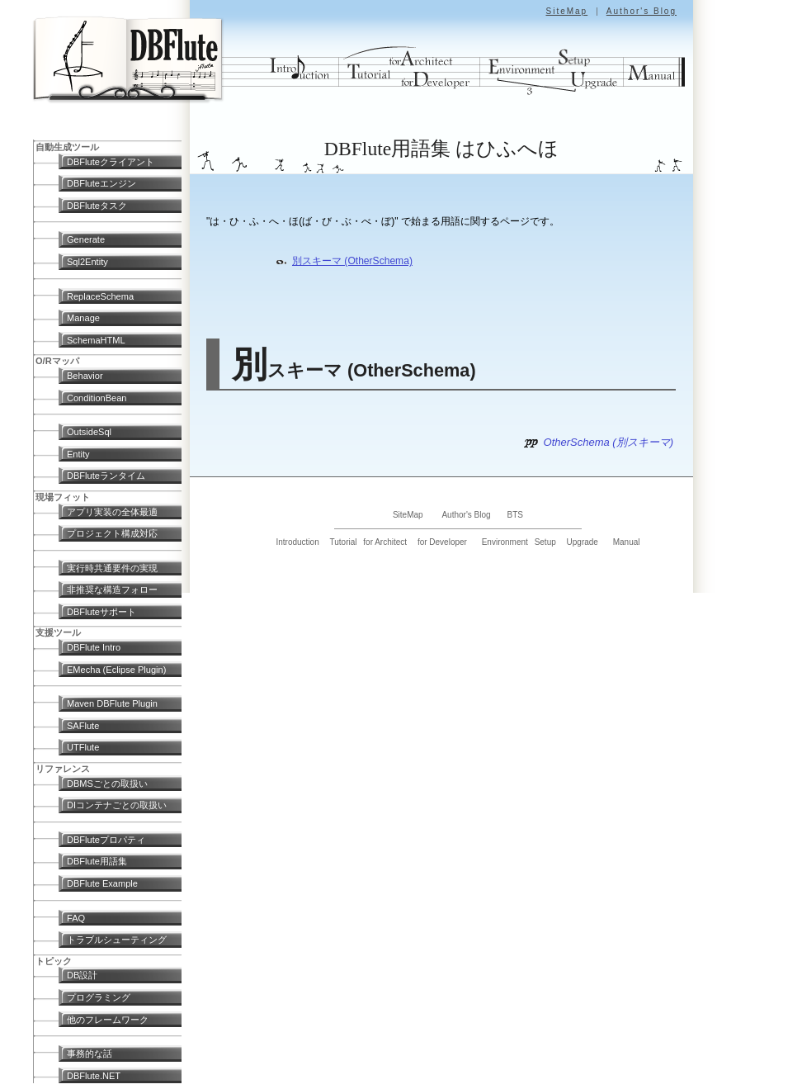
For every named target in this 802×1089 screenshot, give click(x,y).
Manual (626, 542)
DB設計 (82, 975)
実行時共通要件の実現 (112, 568)
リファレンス (62, 769)
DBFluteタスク (97, 206)
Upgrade (582, 542)
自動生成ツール (67, 147)
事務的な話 (89, 1053)
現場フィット (62, 497)
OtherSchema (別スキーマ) (608, 442)
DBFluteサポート (101, 612)
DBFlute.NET (93, 1076)
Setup (545, 542)
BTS (515, 514)
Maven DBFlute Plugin (112, 703)
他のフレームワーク (108, 1020)
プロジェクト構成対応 (112, 533)
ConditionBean (96, 398)
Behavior (85, 376)
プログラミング (98, 997)
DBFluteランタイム (106, 476)
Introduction (297, 542)
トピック (53, 961)
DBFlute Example (102, 883)
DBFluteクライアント (110, 162)
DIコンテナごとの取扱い (117, 805)
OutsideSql (89, 432)
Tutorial (343, 542)
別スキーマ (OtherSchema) (352, 261)
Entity (78, 454)
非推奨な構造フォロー (112, 589)
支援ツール (58, 632)
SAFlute (83, 726)
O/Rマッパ (57, 361)
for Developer (442, 542)
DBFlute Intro (93, 647)
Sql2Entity (87, 262)
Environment (505, 542)
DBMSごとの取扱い (107, 783)
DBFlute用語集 (97, 861)
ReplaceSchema (100, 296)
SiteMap (566, 11)
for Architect (385, 542)
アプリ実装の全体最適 (112, 512)
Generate (86, 239)
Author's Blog (641, 11)
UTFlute (83, 747)
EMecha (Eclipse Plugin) (116, 670)
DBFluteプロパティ (106, 840)
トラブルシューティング (117, 940)
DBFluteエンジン (101, 183)
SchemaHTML (96, 340)
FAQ (76, 918)
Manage (83, 318)
